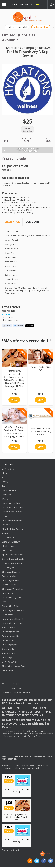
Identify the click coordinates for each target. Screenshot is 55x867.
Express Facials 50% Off (40, 368)
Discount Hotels (9, 490)
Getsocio (16, 850)
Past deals (6, 494)
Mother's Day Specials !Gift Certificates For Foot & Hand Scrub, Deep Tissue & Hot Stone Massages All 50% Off (14, 380)
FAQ (4, 477)
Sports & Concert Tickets (12, 554)
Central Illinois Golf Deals (13, 559)
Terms (5, 486)
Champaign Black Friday (12, 572)
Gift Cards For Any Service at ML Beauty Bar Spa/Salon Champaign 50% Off (14, 431)
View (14, 399)
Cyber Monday (8, 649)
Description (12, 221)
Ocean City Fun (8, 537)
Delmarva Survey (9, 662)
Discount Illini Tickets (11, 503)
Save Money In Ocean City (13, 619)
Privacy (5, 482)
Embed (20, 325)
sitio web (6, 314)
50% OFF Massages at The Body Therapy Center (40, 431)
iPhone (5, 499)
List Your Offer (8, 469)
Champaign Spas (9, 645)
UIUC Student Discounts (12, 507)
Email (8, 325)
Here (17, 293)
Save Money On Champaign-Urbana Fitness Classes (10, 580)
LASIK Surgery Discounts (12, 563)
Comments (33, 221)
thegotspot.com (14, 688)
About (4, 473)
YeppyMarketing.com (22, 692)
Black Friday (7, 550)
